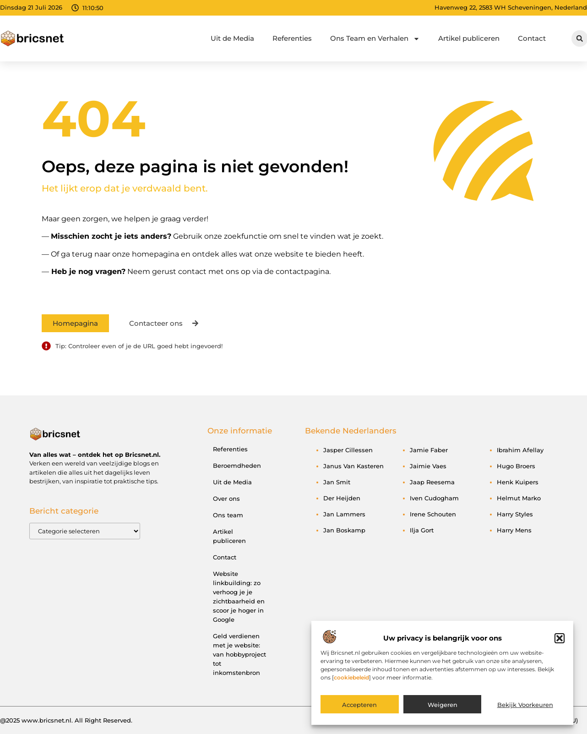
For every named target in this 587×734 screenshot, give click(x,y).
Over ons (226, 498)
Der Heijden (341, 498)
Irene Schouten (433, 514)
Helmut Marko (519, 498)
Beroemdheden (237, 465)
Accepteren (359, 709)
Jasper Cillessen (348, 450)
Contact (532, 38)
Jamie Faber (429, 450)
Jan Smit (336, 482)
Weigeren (442, 709)
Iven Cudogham (434, 498)
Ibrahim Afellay (520, 450)
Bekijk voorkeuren (525, 709)
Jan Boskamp (344, 530)
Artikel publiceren (469, 38)
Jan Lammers (344, 514)
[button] (559, 642)
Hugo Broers (516, 466)
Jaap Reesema (432, 482)
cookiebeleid (351, 682)
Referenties (292, 38)
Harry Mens (514, 530)
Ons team (228, 515)
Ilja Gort (422, 530)
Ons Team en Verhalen (375, 39)
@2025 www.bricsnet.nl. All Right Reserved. (66, 720)
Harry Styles (515, 514)
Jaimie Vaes (428, 466)
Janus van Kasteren (353, 466)
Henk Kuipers (517, 482)
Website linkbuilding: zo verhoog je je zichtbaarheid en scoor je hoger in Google (239, 596)
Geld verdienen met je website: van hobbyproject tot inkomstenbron (239, 654)
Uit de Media (232, 38)
